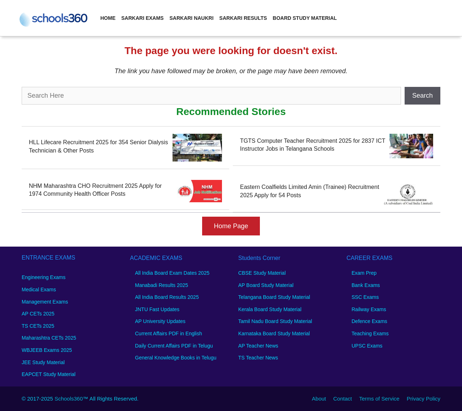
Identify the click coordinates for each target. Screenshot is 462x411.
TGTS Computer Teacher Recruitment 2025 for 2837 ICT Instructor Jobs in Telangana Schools (312, 145)
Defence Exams (369, 321)
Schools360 (69, 398)
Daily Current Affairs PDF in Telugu (174, 346)
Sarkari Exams (142, 18)
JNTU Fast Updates (157, 309)
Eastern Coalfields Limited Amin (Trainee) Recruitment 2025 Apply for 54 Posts (309, 191)
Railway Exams (369, 309)
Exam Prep (364, 273)
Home (108, 18)
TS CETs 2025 (38, 326)
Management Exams (45, 302)
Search (422, 95)
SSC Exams (365, 297)
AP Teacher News (258, 346)
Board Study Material (305, 18)
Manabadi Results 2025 (161, 285)
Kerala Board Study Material (269, 309)
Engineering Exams (43, 277)
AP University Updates (160, 321)
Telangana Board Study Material (274, 297)
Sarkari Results (243, 18)
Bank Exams (366, 285)
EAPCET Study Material (48, 374)
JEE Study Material (43, 362)
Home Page (231, 226)
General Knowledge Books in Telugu (175, 358)
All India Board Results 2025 (167, 297)
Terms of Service (379, 398)
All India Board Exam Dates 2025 (172, 273)
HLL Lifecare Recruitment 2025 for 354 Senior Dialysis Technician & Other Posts (98, 146)
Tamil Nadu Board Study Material (275, 321)
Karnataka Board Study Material (274, 333)
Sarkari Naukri (191, 18)
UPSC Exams (367, 346)
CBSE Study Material (262, 273)
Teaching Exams (370, 333)
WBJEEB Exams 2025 (47, 350)
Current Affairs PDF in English (168, 333)
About (319, 398)
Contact (342, 398)
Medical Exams (39, 289)
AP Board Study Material (265, 285)
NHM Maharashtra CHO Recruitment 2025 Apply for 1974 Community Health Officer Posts (95, 190)
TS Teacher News (258, 358)
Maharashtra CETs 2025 (49, 338)
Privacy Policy (423, 398)
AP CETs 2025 (38, 314)
